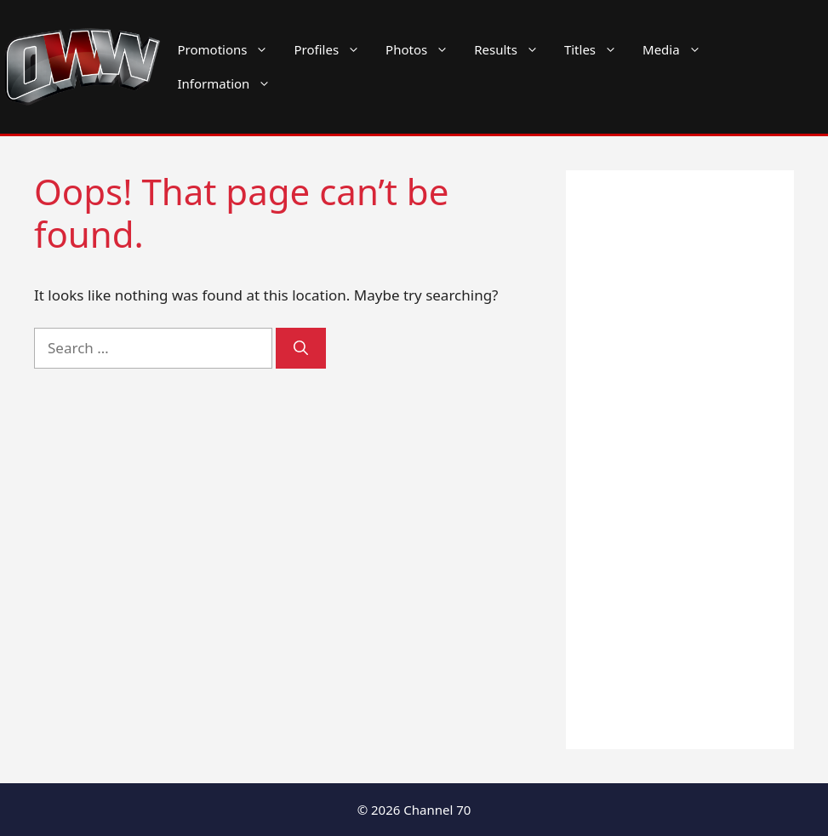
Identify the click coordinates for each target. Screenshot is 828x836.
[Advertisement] (680, 459)
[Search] (301, 348)
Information (231, 83)
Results (512, 49)
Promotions (230, 49)
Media (678, 49)
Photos (423, 49)
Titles (597, 49)
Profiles (333, 49)
